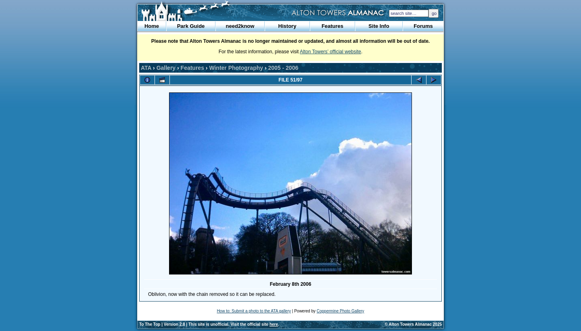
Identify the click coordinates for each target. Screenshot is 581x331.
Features (332, 26)
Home (151, 26)
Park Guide (191, 26)
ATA (146, 68)
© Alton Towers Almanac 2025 (413, 324)
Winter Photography (236, 68)
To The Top (149, 324)
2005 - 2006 (283, 68)
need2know (240, 26)
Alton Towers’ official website (330, 51)
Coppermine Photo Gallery (340, 311)
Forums (423, 26)
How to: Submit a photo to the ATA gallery (254, 311)
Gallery (166, 68)
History (287, 26)
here (274, 324)
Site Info (378, 26)
